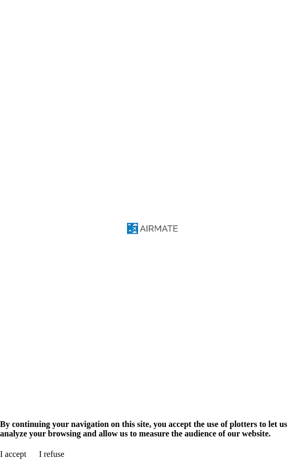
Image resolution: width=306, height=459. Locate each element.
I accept (13, 454)
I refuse (51, 454)
